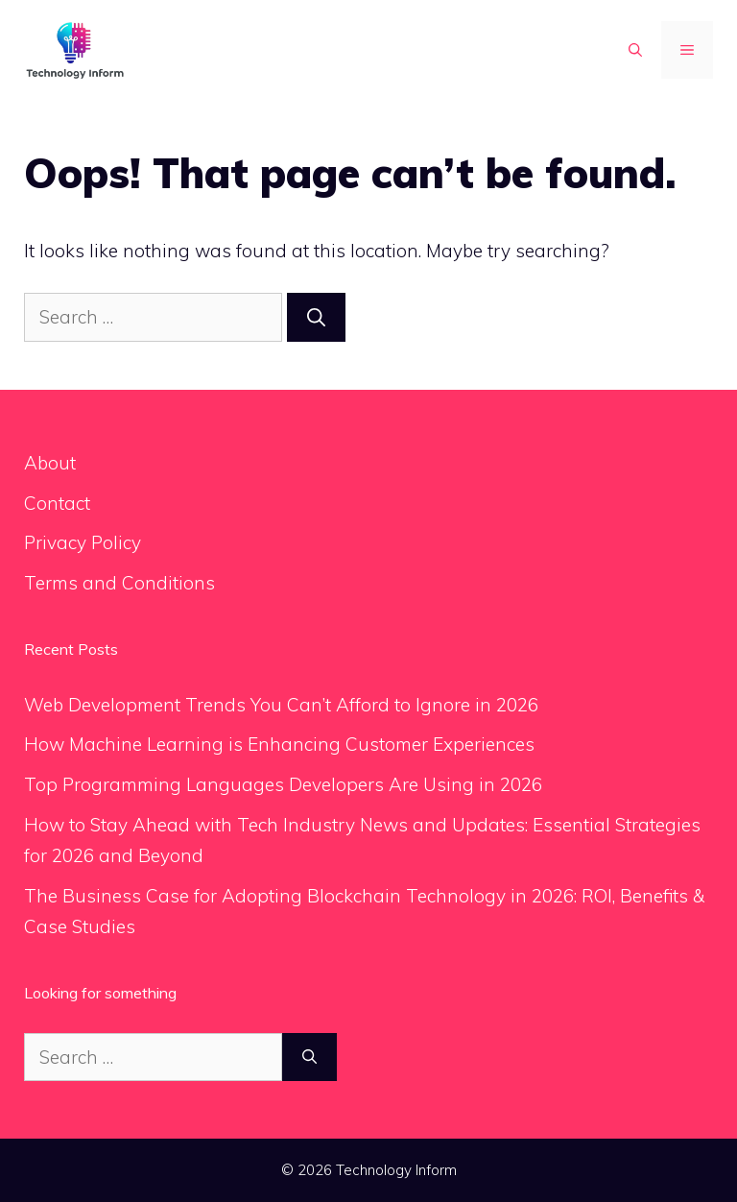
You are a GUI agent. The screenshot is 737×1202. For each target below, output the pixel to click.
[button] (635, 50)
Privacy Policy (82, 542)
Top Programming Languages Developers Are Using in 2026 (283, 784)
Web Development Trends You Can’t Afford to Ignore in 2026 (281, 704)
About (50, 462)
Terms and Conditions (119, 582)
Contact (57, 503)
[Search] (316, 317)
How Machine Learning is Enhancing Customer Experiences (279, 744)
